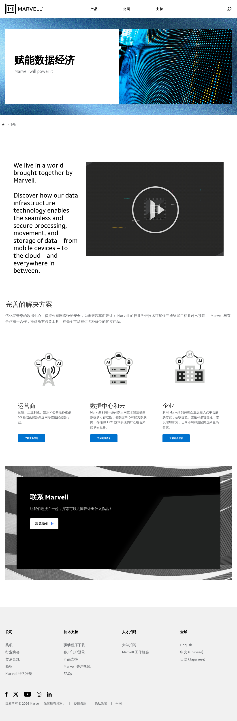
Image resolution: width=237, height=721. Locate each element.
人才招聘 (129, 632)
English (186, 645)
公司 (9, 632)
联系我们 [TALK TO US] (41, 524)
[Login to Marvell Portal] (221, 9)
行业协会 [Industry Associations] (12, 652)
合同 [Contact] (118, 703)
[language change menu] (213, 9)
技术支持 (71, 632)
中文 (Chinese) (191, 652)
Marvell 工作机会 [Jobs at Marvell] (135, 652)
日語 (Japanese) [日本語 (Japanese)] (192, 659)
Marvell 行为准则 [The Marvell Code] (18, 674)
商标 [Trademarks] (9, 667)
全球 (184, 632)
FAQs (68, 674)
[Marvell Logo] (24, 9)
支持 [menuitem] (160, 9)
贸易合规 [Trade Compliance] (12, 659)
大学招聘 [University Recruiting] (129, 645)
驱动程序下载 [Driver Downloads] (74, 645)
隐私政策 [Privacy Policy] (101, 703)
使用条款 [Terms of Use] (80, 703)
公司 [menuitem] (127, 9)
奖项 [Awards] (9, 645)
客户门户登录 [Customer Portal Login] (74, 652)
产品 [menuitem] (94, 9)
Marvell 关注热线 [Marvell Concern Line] (77, 667)
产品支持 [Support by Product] (71, 659)
